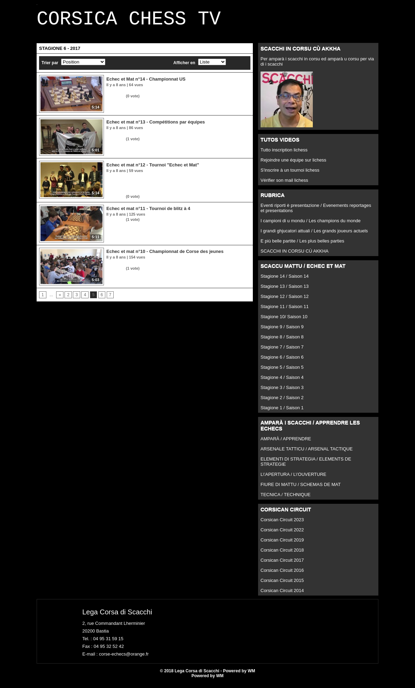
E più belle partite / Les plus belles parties (302, 245)
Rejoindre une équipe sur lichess (293, 164)
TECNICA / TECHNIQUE (286, 498)
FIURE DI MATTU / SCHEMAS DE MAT (301, 488)
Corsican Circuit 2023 (282, 523)
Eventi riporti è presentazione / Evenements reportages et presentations (316, 212)
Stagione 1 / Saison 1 (282, 411)
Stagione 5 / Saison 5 (282, 371)
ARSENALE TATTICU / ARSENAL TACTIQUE (307, 453)
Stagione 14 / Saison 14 (285, 280)
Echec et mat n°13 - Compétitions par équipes (155, 126)
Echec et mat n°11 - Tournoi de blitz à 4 (148, 212)
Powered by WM (207, 680)
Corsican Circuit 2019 (282, 544)
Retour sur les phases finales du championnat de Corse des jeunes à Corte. (176, 266)
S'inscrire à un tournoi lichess (290, 174)
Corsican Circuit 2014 (282, 594)
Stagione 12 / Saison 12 (285, 300)
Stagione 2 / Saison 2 (282, 401)
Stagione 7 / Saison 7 (282, 351)
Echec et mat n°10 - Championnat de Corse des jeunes (165, 255)
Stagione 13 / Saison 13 (285, 290)
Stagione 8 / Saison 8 (282, 341)
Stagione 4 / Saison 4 (282, 381)
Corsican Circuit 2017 (282, 564)
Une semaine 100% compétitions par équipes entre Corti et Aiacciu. (169, 137)
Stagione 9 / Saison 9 (282, 331)
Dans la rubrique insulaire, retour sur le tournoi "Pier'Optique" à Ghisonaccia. (177, 94)
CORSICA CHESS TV (129, 21)
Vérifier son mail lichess (284, 184)
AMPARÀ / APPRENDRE (286, 443)
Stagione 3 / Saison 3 (282, 391)
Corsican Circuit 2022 (282, 534)
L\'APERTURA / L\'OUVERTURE (293, 478)
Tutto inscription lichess (284, 154)
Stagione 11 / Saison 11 (285, 310)
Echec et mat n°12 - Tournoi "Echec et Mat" (152, 169)
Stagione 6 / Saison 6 (282, 361)
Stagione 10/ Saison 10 (284, 320)
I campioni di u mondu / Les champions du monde (311, 224)
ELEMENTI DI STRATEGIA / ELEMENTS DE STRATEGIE (306, 466)
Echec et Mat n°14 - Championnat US (146, 83)
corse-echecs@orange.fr (124, 658)
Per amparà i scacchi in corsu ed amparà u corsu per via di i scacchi (317, 65)
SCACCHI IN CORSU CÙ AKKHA (295, 255)
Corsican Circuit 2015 (282, 584)
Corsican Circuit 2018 (282, 554)
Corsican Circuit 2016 (282, 574)
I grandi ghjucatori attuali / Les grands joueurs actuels (314, 235)
